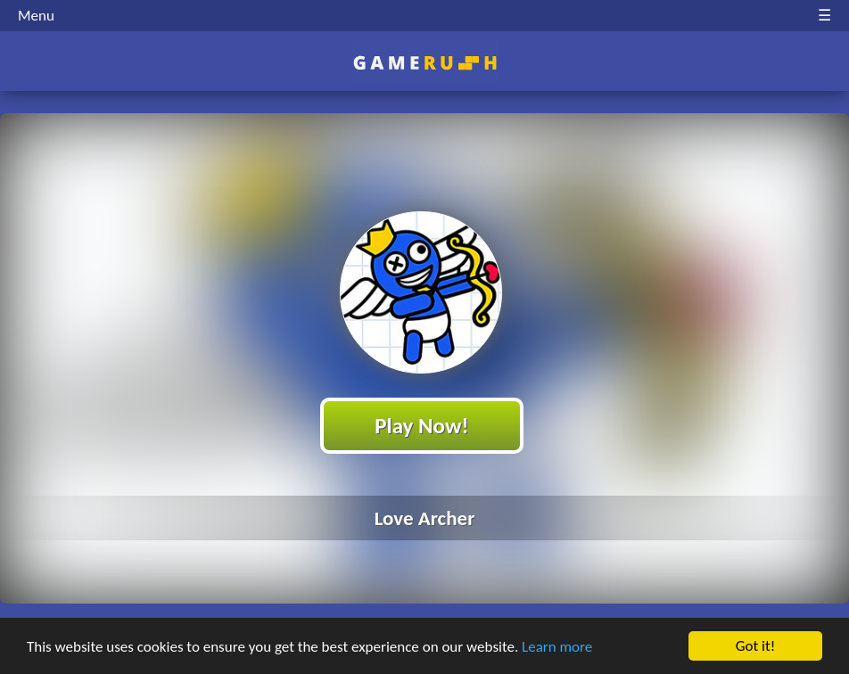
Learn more (557, 647)
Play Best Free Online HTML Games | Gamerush (425, 63)
